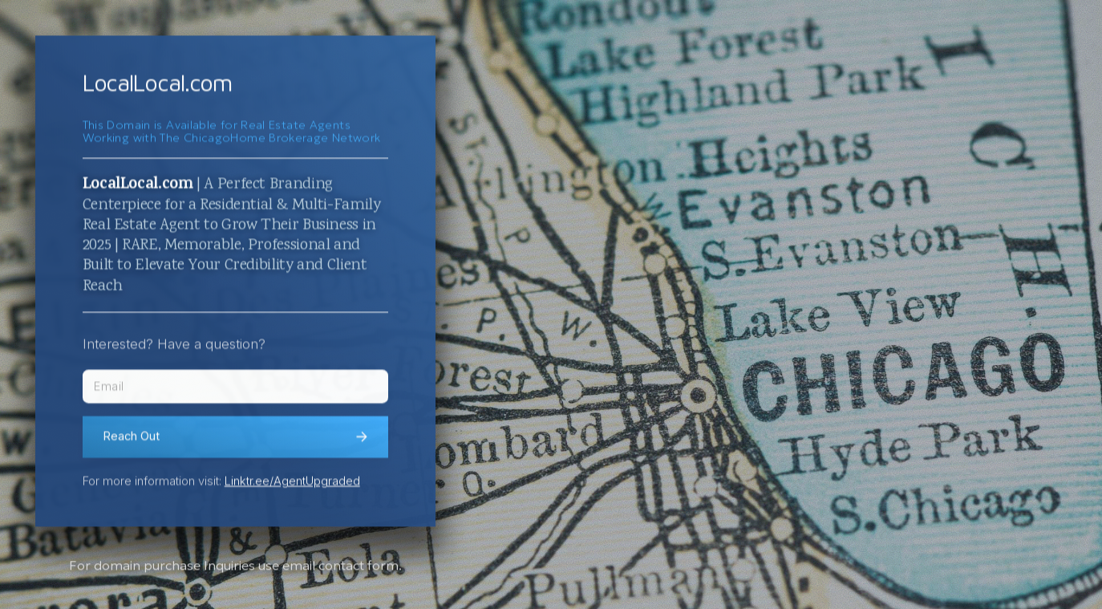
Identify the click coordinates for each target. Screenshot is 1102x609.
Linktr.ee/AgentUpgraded (292, 483)
